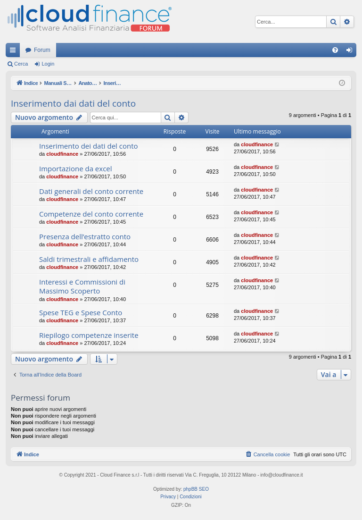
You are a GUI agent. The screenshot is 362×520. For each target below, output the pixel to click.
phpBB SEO (196, 489)
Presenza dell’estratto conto (85, 236)
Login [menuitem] (351, 52)
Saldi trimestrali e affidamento (89, 259)
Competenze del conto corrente (91, 213)
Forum (42, 50)
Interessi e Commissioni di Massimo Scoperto (82, 286)
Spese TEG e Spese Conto (80, 312)
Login (47, 64)
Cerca (21, 64)
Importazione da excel (75, 168)
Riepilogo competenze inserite (89, 335)
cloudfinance (62, 154)
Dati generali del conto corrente (91, 191)
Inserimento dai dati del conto (73, 103)
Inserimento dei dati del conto (88, 146)
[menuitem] (335, 50)
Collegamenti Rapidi (14, 52)
